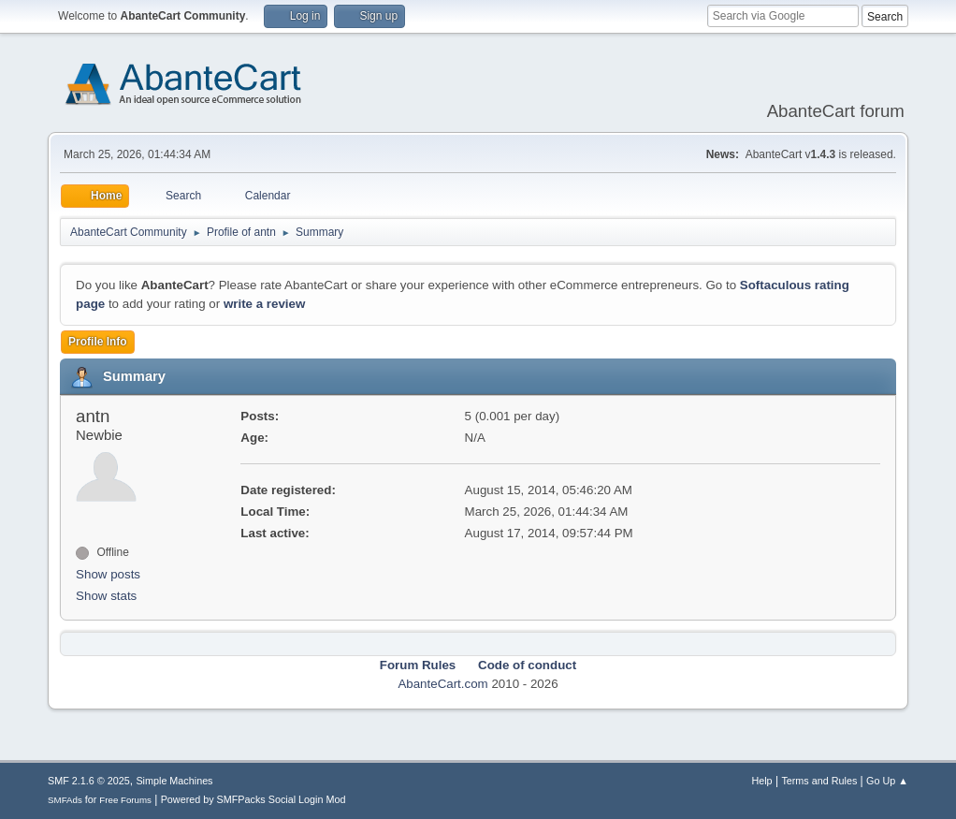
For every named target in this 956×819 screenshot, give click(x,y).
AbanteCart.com (442, 684)
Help (761, 780)
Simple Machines (174, 780)
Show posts (108, 574)
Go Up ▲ (887, 780)
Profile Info (97, 341)
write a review (264, 304)
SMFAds (65, 800)
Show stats (106, 596)
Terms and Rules (819, 780)
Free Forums (125, 800)
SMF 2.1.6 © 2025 (89, 780)
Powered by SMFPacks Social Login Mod (253, 799)
